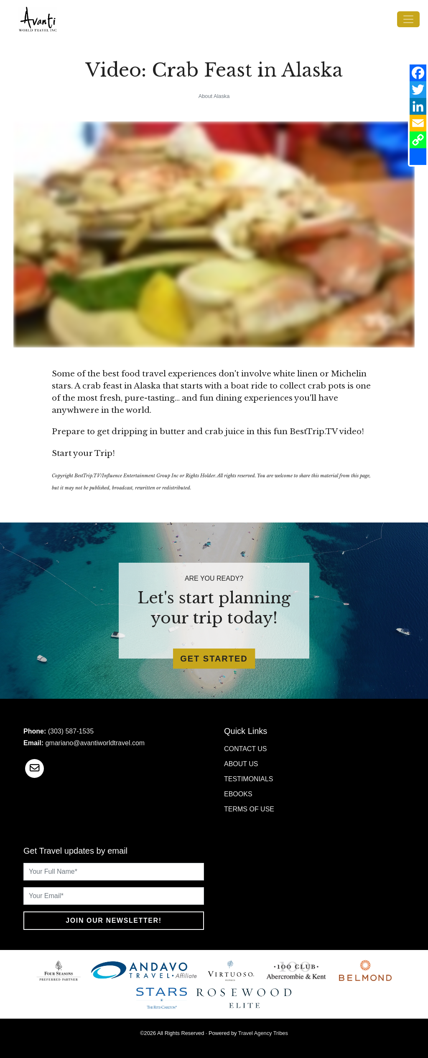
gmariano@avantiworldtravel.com (95, 743)
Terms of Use (249, 809)
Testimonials (248, 779)
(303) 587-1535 (71, 731)
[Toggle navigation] (408, 19)
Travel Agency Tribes (263, 1033)
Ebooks (238, 794)
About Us (241, 763)
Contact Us (245, 748)
